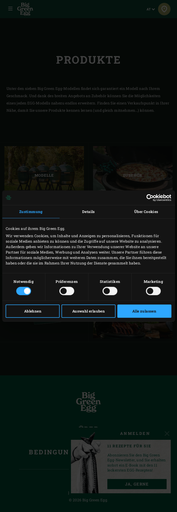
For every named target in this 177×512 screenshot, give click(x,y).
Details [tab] (88, 211)
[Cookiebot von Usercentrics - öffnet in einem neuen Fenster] (148, 197)
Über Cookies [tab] (146, 211)
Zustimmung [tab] (31, 211)
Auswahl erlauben (88, 311)
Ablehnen (32, 311)
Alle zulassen (144, 311)
